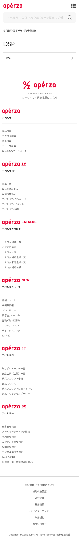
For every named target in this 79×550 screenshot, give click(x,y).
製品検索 (6, 131)
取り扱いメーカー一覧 (13, 368)
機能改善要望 (40, 491)
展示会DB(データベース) (15, 151)
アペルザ (6, 117)
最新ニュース (9, 300)
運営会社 (39, 497)
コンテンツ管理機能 (12, 441)
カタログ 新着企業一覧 (14, 262)
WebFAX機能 (8, 456)
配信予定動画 (9, 194)
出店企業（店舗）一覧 (13, 373)
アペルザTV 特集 (10, 209)
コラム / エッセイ (11, 325)
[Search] (39, 17)
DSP (9, 58)
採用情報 (39, 504)
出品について (9, 383)
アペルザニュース (11, 287)
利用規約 (39, 517)
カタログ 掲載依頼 (11, 267)
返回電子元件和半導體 (21, 31)
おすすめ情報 (9, 247)
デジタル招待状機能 (12, 451)
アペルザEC (8, 355)
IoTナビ (6, 335)
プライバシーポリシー (39, 510)
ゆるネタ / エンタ (11, 330)
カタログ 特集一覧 (11, 242)
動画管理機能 (9, 446)
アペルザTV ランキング (14, 199)
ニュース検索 (9, 146)
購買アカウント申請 (12, 378)
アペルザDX (8, 413)
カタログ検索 (9, 136)
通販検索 (6, 141)
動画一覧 (6, 184)
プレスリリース (10, 310)
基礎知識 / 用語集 (11, 320)
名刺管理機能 (9, 436)
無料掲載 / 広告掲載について (39, 484)
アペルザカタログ (11, 229)
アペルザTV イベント (13, 204)
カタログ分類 (9, 252)
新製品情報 (8, 305)
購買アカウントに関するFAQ (17, 388)
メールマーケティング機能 (16, 431)
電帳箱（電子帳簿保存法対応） (18, 461)
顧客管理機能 (9, 426)
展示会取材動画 (10, 189)
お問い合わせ (40, 523)
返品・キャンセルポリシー (16, 393)
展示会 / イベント (11, 315)
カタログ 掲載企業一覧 (14, 257)
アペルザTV (8, 170)
